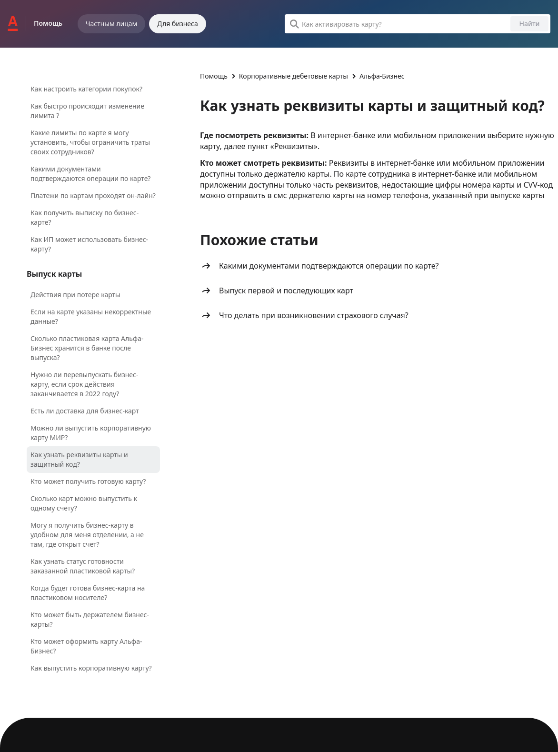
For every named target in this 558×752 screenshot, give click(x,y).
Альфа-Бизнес (382, 75)
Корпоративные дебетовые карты (293, 75)
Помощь (214, 75)
